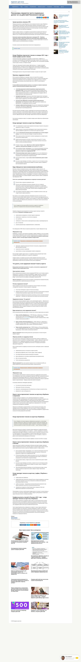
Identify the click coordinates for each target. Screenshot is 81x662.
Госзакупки (49, 6)
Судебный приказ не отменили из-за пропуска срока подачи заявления (64, 51)
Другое (62, 6)
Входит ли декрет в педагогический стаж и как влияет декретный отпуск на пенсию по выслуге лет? (64, 32)
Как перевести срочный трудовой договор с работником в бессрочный (64, 26)
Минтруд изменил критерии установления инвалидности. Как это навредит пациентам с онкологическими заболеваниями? (64, 45)
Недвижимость (15, 6)
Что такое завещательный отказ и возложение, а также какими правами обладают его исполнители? (61, 21)
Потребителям (33, 6)
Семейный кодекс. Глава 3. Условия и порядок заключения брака (64, 37)
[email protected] (27, 337)
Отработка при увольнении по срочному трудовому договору (64, 15)
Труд (21, 6)
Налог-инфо (56, 6)
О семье (26, 6)
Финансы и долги (41, 6)
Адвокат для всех (17, 2)
